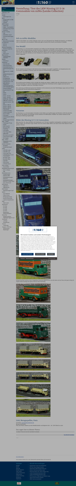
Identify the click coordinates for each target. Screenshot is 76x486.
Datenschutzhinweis (29, 258)
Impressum (22, 258)
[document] (38, 243)
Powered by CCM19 (52, 258)
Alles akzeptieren (27, 254)
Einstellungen (40, 254)
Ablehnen (50, 254)
